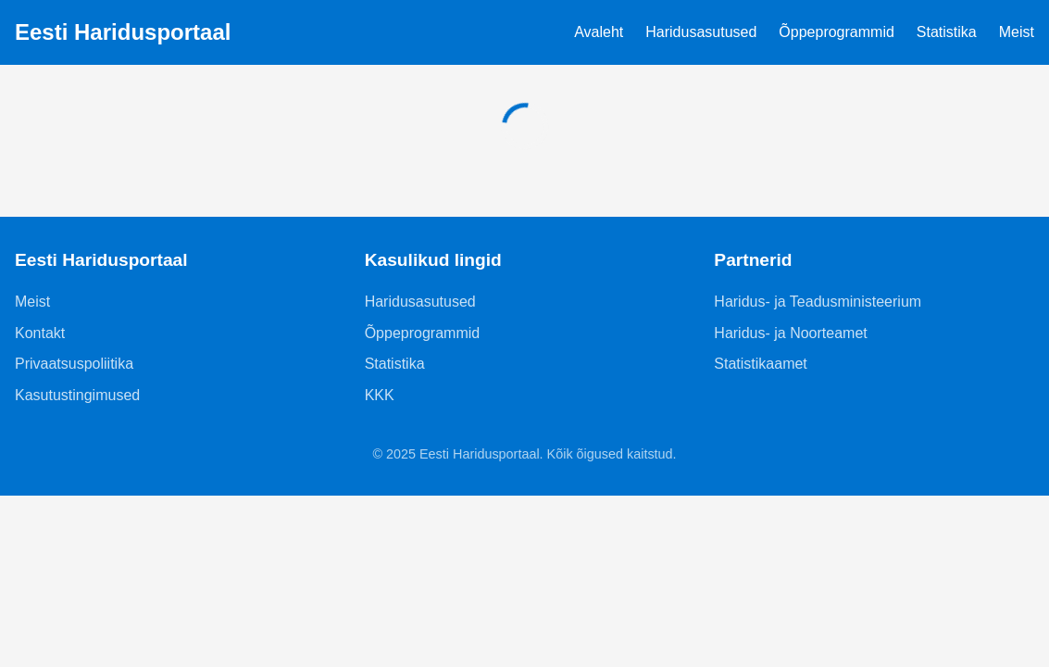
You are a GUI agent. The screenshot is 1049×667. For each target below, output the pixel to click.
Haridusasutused (700, 32)
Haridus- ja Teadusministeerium (817, 301)
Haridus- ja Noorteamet (790, 333)
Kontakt (40, 333)
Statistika (947, 32)
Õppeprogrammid (836, 32)
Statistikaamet (760, 363)
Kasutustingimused (77, 395)
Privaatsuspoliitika (74, 363)
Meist (1016, 32)
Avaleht (598, 32)
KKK (379, 395)
